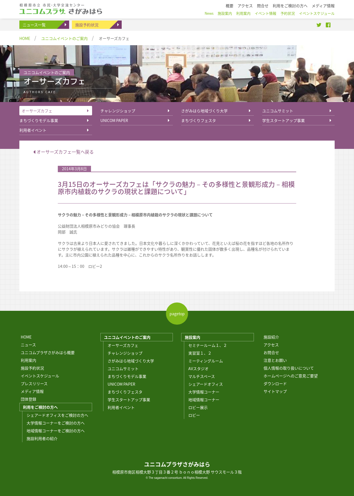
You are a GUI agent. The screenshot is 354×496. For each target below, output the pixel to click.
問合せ (263, 5)
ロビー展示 (198, 407)
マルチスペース (201, 376)
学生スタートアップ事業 (283, 120)
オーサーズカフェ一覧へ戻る (63, 151)
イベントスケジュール (40, 375)
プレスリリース (34, 383)
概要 (229, 5)
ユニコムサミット (277, 110)
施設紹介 (271, 337)
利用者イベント (32, 130)
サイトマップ (275, 391)
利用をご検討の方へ (40, 407)
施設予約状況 (86, 24)
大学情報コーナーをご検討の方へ (56, 423)
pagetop (177, 313)
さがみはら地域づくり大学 (204, 110)
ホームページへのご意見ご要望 (291, 375)
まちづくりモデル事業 (38, 120)
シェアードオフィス (205, 384)
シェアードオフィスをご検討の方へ (57, 415)
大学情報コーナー (203, 392)
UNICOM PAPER (114, 120)
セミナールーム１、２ (207, 345)
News (209, 13)
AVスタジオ (198, 368)
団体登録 (28, 399)
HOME (24, 38)
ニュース (28, 344)
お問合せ (271, 352)
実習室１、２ (200, 353)
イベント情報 (265, 13)
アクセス (271, 344)
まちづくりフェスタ (198, 120)
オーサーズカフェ (37, 110)
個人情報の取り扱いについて (289, 368)
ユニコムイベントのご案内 (64, 38)
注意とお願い (275, 360)
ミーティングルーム (205, 360)
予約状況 (287, 13)
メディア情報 (32, 391)
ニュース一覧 (34, 24)
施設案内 (192, 337)
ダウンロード (275, 383)
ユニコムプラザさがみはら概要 (48, 352)
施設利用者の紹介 (42, 438)
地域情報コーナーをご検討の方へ (56, 430)
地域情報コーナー (203, 399)
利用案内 (28, 360)
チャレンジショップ (117, 110)
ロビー (194, 415)
